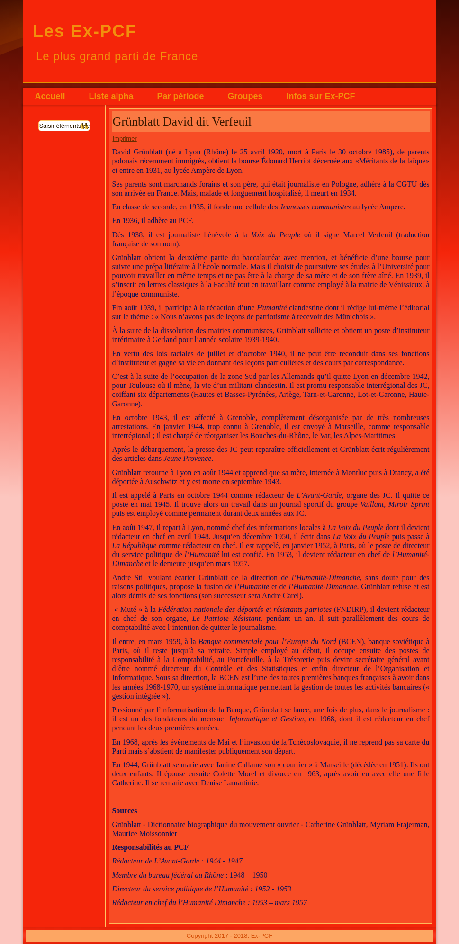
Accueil (50, 96)
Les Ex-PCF (85, 31)
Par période (180, 96)
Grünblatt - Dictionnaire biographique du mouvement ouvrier (205, 824)
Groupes (245, 96)
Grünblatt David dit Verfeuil (181, 121)
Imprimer (124, 138)
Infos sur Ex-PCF (321, 96)
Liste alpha (111, 96)
